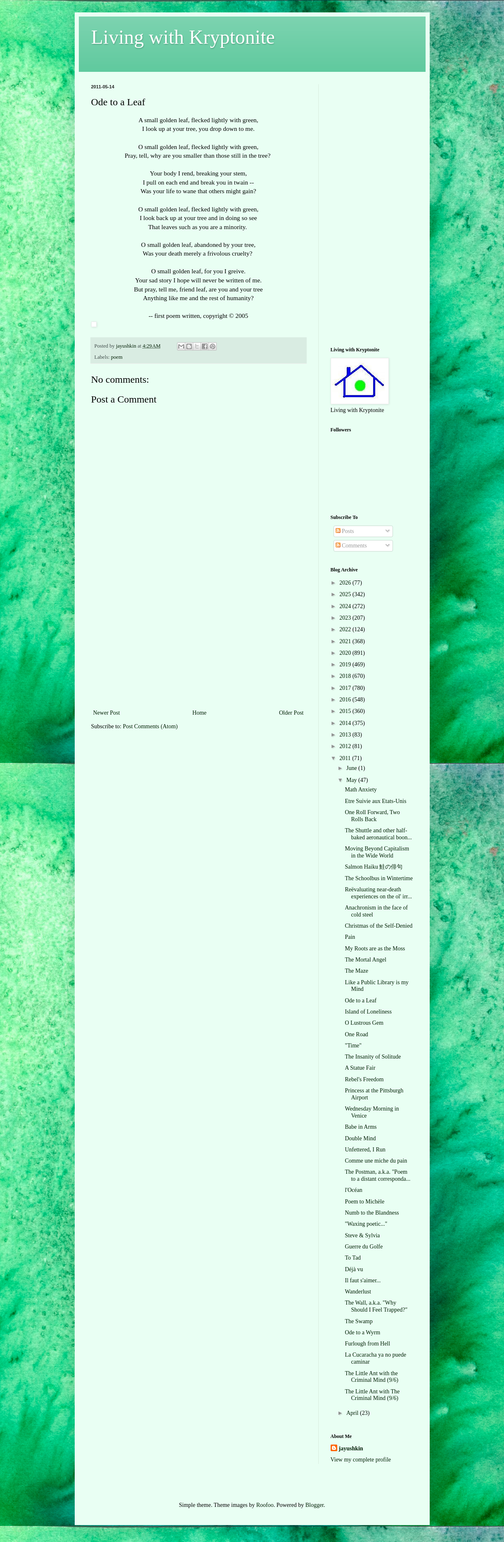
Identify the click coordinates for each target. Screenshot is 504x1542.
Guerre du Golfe (364, 1247)
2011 (345, 758)
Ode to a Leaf (360, 1000)
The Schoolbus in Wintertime (378, 878)
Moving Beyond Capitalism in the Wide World (377, 852)
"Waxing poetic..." (366, 1224)
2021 (346, 641)
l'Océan (353, 1190)
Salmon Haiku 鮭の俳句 (373, 867)
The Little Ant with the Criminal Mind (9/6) (371, 1376)
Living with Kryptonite (183, 37)
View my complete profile (361, 1460)
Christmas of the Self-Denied (378, 926)
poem (117, 357)
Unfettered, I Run (365, 1149)
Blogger (314, 1505)
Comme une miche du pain (376, 1161)
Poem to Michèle (364, 1202)
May (352, 780)
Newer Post (106, 713)
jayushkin (351, 1448)
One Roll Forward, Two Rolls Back (372, 815)
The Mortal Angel (365, 960)
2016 (346, 699)
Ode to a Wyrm (362, 1332)
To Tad (353, 1258)
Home (199, 713)
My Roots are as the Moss (375, 948)
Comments (351, 545)
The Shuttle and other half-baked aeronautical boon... (378, 834)
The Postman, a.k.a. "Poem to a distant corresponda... (377, 1175)
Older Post (291, 713)
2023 (346, 618)
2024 (346, 606)
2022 (346, 629)
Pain (350, 937)
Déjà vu (354, 1269)
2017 (346, 688)
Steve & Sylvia (362, 1235)
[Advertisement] (198, 645)
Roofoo (265, 1505)
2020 (346, 653)
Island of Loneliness (368, 1012)
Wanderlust (358, 1292)
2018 (346, 676)
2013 (346, 735)
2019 (346, 664)
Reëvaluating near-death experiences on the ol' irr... (378, 893)
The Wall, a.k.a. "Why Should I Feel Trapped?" (376, 1306)
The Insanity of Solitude (373, 1057)
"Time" (353, 1045)
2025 (346, 594)
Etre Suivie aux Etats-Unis (375, 801)
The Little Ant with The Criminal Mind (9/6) (372, 1395)
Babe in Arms (360, 1127)
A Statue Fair (360, 1068)
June (352, 768)
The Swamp (358, 1321)
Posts (345, 531)
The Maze (356, 971)
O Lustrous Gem (364, 1023)
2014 (346, 723)
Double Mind (360, 1138)
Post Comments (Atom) (150, 726)
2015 (346, 711)
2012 (346, 746)
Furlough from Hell (367, 1344)
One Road (356, 1034)
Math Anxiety (360, 789)
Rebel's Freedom (364, 1079)
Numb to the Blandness (372, 1213)
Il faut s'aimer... (363, 1280)
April (353, 1413)
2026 (346, 583)
